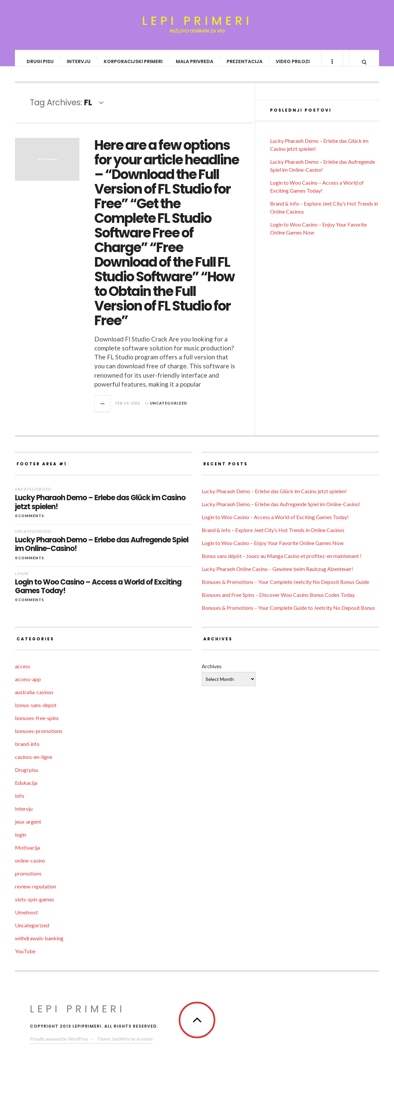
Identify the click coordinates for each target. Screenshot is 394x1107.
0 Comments (29, 522)
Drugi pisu (40, 61)
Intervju (79, 61)
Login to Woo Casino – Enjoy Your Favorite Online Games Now (273, 549)
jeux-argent (28, 828)
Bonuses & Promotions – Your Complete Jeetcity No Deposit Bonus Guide (285, 588)
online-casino (30, 867)
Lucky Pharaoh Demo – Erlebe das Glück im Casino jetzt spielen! (100, 509)
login (22, 580)
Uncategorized (168, 410)
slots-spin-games (34, 906)
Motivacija (27, 854)
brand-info (27, 750)
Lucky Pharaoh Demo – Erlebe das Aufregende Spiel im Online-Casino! (101, 551)
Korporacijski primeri (133, 61)
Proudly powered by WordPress (59, 1045)
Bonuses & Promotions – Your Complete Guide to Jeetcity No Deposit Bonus (288, 614)
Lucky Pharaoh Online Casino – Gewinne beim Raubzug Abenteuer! (277, 575)
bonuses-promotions (38, 737)
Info (19, 802)
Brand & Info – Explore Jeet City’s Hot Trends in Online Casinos (273, 536)
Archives (212, 673)
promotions (28, 880)
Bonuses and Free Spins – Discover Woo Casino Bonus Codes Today (278, 601)
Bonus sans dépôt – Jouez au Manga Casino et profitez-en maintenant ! (281, 562)
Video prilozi (293, 61)
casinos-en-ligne (33, 763)
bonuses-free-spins (37, 724)
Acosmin (144, 1045)
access (22, 673)
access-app (28, 686)
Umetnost (26, 919)
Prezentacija (245, 61)
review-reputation (35, 893)
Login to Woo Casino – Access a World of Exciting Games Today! (98, 593)
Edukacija (26, 789)
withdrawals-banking (39, 945)
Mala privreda (195, 61)
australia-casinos (34, 698)
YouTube (25, 958)
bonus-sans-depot (35, 711)
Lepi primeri (197, 21)
